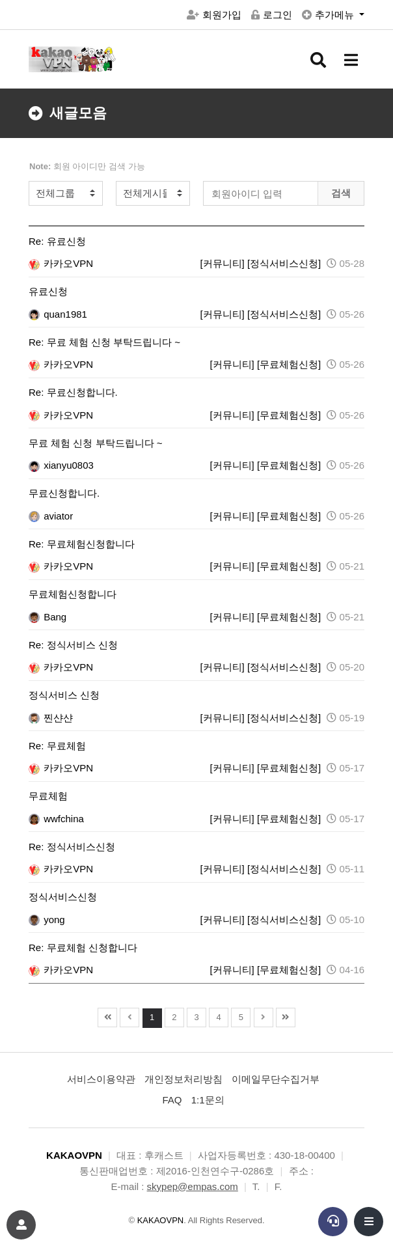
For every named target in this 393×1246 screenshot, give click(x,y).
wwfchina (56, 818)
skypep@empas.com (192, 1186)
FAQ (172, 1099)
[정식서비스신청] (284, 263)
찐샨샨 (51, 717)
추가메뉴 (329, 14)
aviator (51, 515)
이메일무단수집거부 (275, 1079)
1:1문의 (207, 1099)
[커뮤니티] (222, 263)
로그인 (271, 14)
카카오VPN (61, 263)
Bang (47, 616)
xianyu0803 (61, 465)
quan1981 (58, 314)
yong (47, 919)
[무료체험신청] (289, 364)
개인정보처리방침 (183, 1079)
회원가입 (214, 14)
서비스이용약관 (101, 1079)
